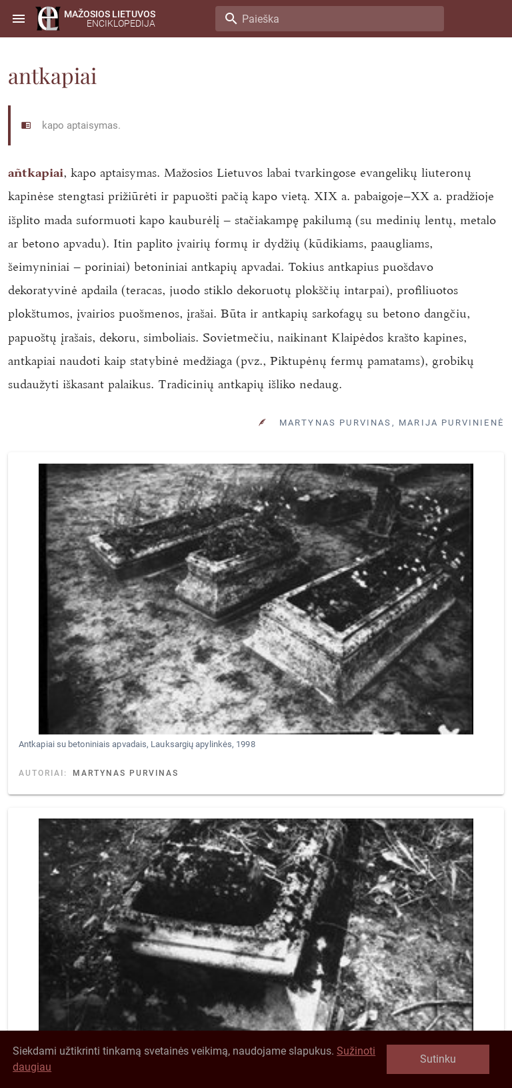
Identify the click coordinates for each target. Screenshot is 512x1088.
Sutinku (438, 1059)
